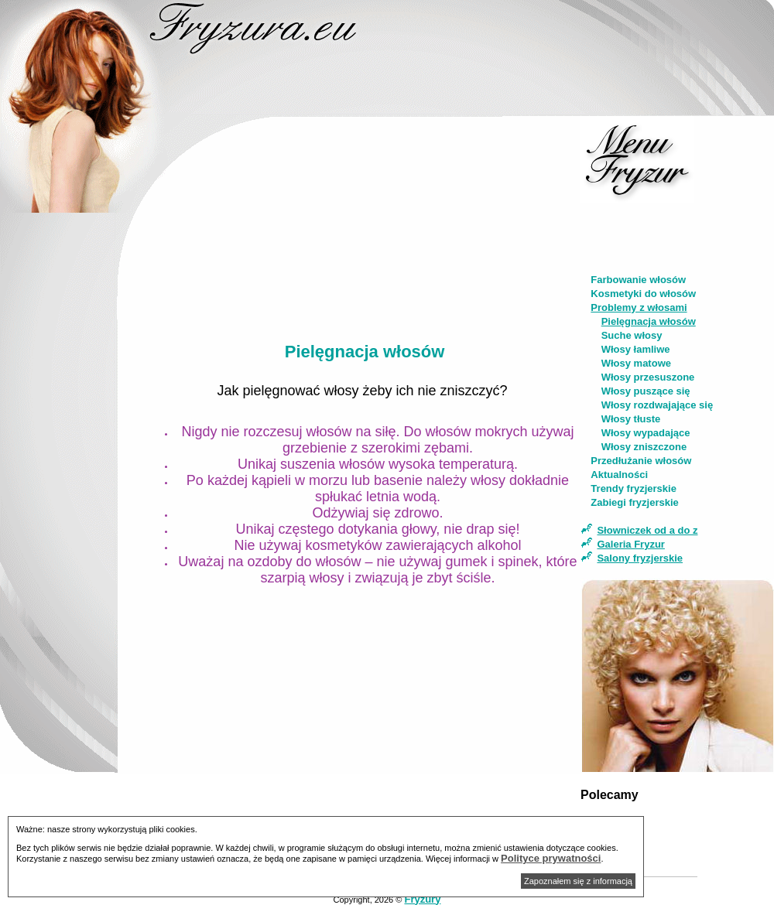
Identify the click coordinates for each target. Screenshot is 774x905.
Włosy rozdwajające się (657, 405)
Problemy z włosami (639, 307)
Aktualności (619, 474)
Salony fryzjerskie (640, 558)
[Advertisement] (72, 453)
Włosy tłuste (631, 419)
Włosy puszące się (645, 391)
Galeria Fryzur (630, 544)
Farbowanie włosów (638, 279)
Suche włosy (632, 335)
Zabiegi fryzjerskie (634, 502)
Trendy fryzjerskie (633, 488)
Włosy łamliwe (635, 349)
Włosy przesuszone (648, 377)
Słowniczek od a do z (647, 530)
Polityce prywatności (551, 858)
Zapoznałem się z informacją (578, 881)
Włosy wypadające (645, 433)
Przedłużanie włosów (641, 460)
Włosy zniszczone (644, 446)
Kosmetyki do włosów (643, 293)
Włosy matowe (636, 363)
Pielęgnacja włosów (648, 321)
